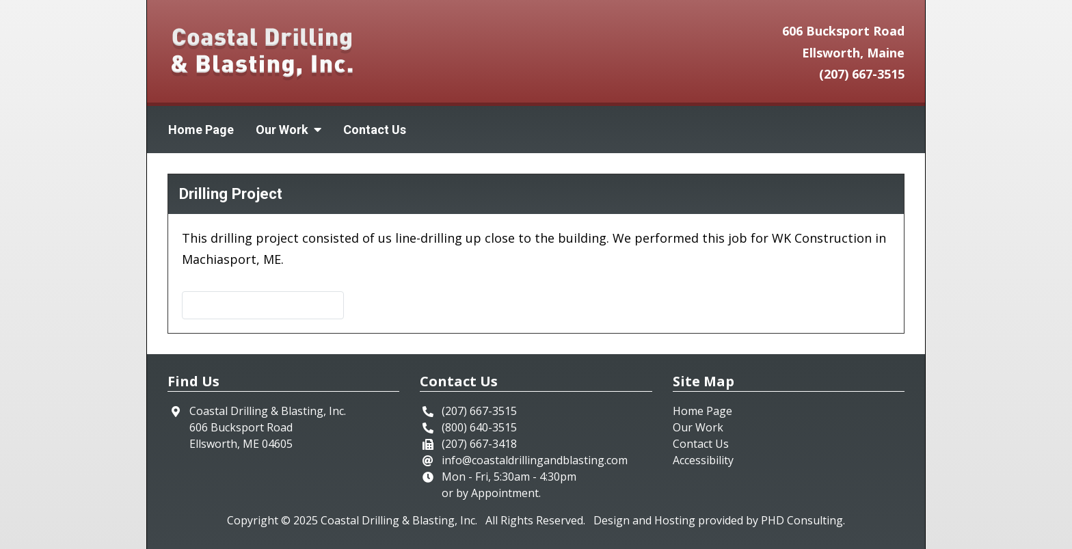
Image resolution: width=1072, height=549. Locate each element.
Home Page (201, 129)
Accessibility (703, 460)
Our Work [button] (288, 129)
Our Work (698, 427)
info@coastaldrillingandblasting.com (535, 460)
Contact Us (374, 129)
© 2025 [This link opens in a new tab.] (299, 520)
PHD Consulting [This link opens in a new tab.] (802, 520)
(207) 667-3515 (861, 74)
